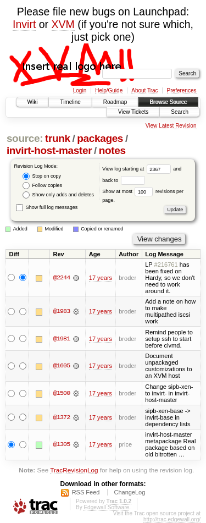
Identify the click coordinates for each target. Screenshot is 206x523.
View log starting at (137, 169)
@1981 (61, 338)
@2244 (61, 277)
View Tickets (133, 112)
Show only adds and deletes (58, 195)
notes (112, 150)
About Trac (144, 90)
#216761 (166, 264)
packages (100, 138)
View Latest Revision (171, 126)
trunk (57, 138)
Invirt (24, 24)
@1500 (61, 393)
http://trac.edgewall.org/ (172, 519)
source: (25, 138)
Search (179, 112)
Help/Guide (109, 90)
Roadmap (115, 102)
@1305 (61, 444)
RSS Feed (86, 492)
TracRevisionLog (74, 470)
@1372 (61, 417)
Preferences (182, 90)
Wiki (32, 102)
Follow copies (42, 185)
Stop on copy (42, 176)
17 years (100, 277)
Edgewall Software (106, 507)
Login (79, 90)
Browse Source (168, 102)
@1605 (61, 365)
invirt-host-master (49, 150)
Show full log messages (46, 207)
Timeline (70, 102)
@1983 (61, 311)
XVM (63, 24)
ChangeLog (129, 492)
